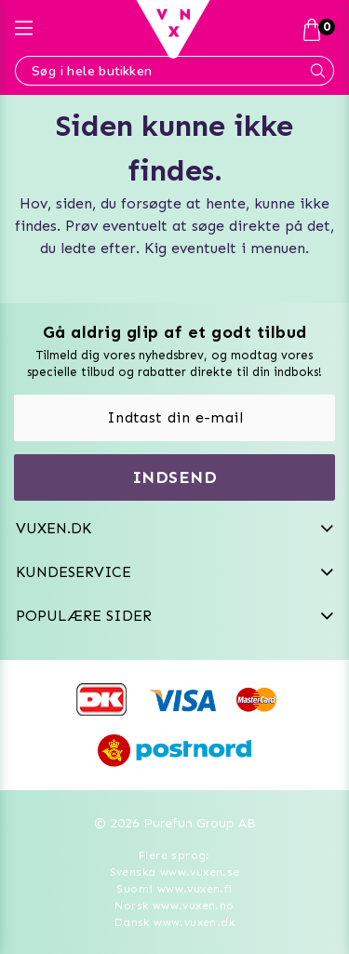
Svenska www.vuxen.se (175, 872)
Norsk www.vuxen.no (174, 905)
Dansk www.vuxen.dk (174, 922)
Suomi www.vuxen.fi (174, 888)
